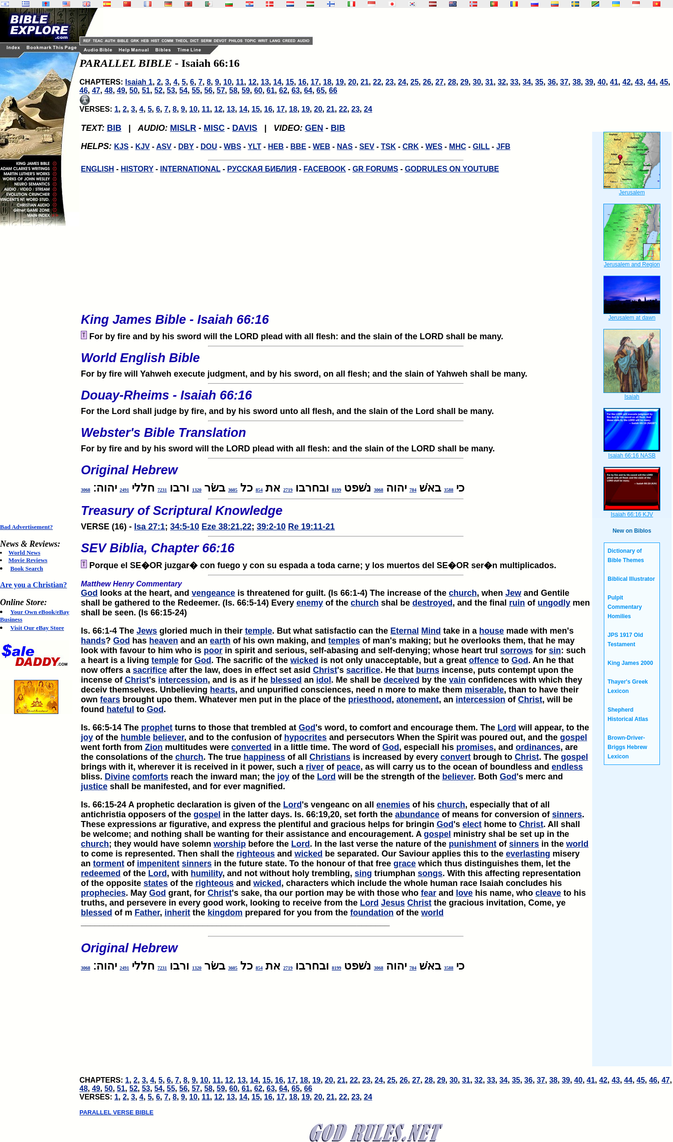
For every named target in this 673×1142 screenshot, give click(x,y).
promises (475, 747)
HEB (276, 146)
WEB (321, 146)
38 (577, 82)
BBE (298, 146)
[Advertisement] (37, 375)
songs (430, 873)
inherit (177, 912)
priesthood (370, 699)
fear (428, 893)
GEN (314, 128)
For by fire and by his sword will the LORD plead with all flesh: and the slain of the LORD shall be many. (335, 437)
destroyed (432, 602)
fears (110, 699)
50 (133, 90)
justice (94, 786)
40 (601, 82)
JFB (503, 146)
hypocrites (305, 737)
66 (333, 90)
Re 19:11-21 (311, 526)
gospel (573, 737)
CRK (410, 146)
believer (168, 737)
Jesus (393, 902)
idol (323, 680)
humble (135, 737)
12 (252, 82)
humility (206, 873)
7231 (162, 489)
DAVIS (245, 128)
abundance (417, 814)
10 (227, 82)
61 (270, 90)
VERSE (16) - (335, 515)
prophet (156, 727)
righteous (255, 853)
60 (258, 90)
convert (455, 757)
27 (439, 82)
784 (412, 489)
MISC (214, 128)
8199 (336, 489)
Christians (330, 757)
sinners (567, 814)
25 (414, 82)
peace (348, 766)
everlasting (528, 853)
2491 (124, 489)
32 (502, 82)
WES (433, 146)
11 (240, 82)
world (577, 844)
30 (477, 82)
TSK (388, 146)
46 (83, 90)
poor (213, 650)
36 (552, 82)
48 (108, 90)
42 (627, 82)
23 (390, 82)
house (491, 630)
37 (564, 82)
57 (221, 90)
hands (93, 640)
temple (258, 630)
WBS (232, 146)
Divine (117, 776)
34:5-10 (184, 526)
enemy (309, 602)
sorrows (516, 650)
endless (567, 766)
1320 (196, 489)
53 (171, 90)
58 (233, 90)
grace (405, 863)
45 (664, 82)
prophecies (103, 893)
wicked (304, 660)
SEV (366, 146)
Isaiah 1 (139, 82)
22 (377, 82)
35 (539, 82)
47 (96, 90)
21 (364, 82)
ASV (164, 146)
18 (327, 82)
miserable (484, 689)
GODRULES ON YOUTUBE (452, 169)
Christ (325, 670)
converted (251, 747)
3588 (448, 489)
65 (320, 90)
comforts (150, 776)
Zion (154, 747)
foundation (372, 912)
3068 (378, 489)
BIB (114, 128)
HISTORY (137, 169)
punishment (472, 844)
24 (402, 82)
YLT (254, 146)
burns (427, 670)
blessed (285, 680)
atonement (417, 699)
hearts (222, 689)
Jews (146, 630)
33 (514, 82)
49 (121, 90)
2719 (288, 489)
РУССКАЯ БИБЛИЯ (262, 169)
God (89, 593)
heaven (163, 640)
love (464, 893)
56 (208, 90)
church (463, 593)
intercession (183, 680)
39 (589, 82)
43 (639, 82)
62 (283, 90)
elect (471, 824)
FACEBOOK (324, 169)
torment (108, 863)
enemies (393, 804)
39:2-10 (271, 526)
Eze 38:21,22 (226, 526)
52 (158, 90)
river (315, 766)
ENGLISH (97, 169)
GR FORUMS (375, 169)
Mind (431, 630)
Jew (513, 593)
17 (315, 82)
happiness (264, 757)
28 (452, 82)
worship (230, 844)
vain (457, 680)
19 (340, 82)
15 (290, 82)
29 (464, 82)
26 (427, 82)
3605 (232, 489)
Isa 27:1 (149, 526)
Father (147, 912)
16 (302, 82)
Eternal (404, 630)
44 (651, 82)
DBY (186, 146)
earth (220, 640)
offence (484, 660)
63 (296, 90)
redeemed (101, 873)
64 (308, 90)
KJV (142, 146)
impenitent (158, 863)
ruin (517, 602)
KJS (121, 146)
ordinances (537, 747)
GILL (481, 146)
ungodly (553, 602)
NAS (345, 146)
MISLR (183, 128)
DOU (208, 146)
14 (277, 82)
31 (489, 82)
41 (614, 82)
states (155, 883)
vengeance (213, 593)
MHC (457, 146)
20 (352, 82)
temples (344, 640)
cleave (548, 893)
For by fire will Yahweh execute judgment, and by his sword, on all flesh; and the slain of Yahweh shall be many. (335, 362)
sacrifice (150, 670)
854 (259, 489)
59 (246, 90)
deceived (402, 680)
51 (146, 90)
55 (196, 90)
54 (183, 90)
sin (555, 650)
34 (527, 82)
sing (363, 873)
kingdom (225, 912)
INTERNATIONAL (190, 169)
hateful (120, 709)
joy (87, 737)
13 (265, 82)
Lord (506, 727)
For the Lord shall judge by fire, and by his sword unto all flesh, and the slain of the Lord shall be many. (335, 399)
